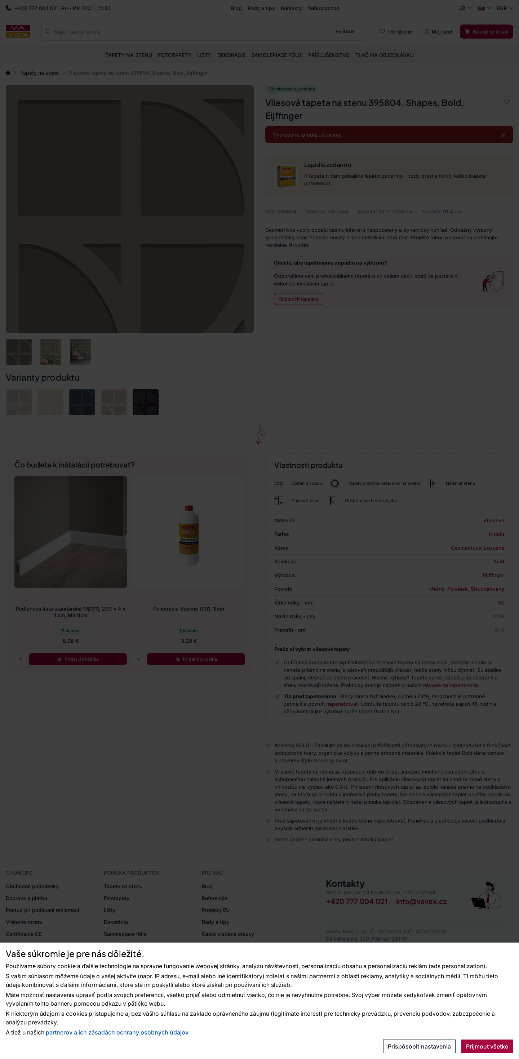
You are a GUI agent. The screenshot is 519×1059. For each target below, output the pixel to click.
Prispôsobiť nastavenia (419, 1046)
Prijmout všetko (487, 1046)
